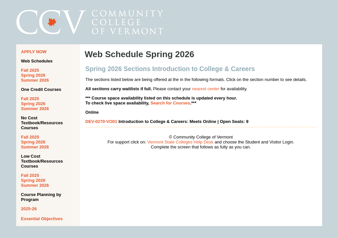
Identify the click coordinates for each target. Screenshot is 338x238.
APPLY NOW (34, 51)
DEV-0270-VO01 (101, 121)
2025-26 (29, 208)
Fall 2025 (30, 70)
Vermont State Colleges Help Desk (180, 141)
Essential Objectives (42, 218)
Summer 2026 (35, 80)
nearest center (205, 88)
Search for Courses (170, 102)
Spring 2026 (33, 75)
